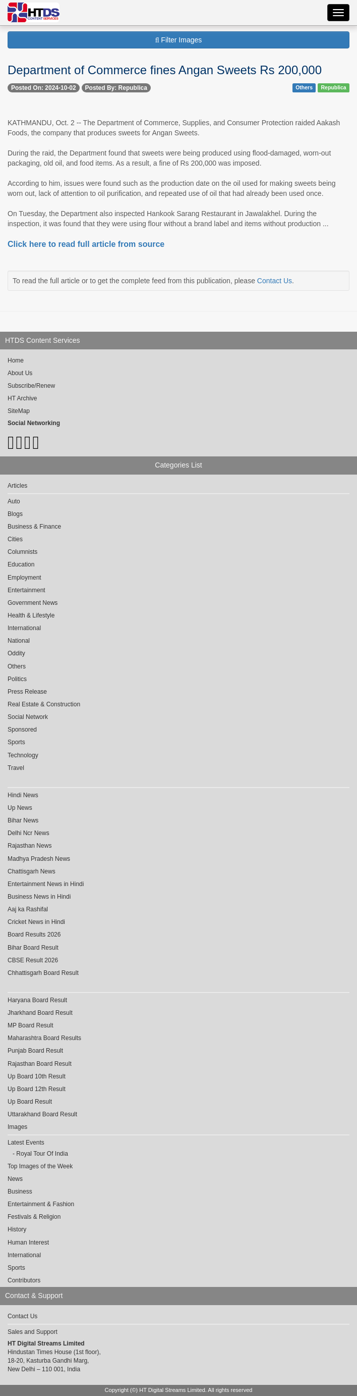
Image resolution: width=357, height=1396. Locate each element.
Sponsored (22, 729)
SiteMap (19, 411)
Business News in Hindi (39, 896)
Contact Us (274, 281)
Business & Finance (34, 526)
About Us (20, 373)
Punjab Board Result (35, 1050)
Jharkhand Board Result (40, 1012)
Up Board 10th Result (37, 1076)
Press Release (27, 691)
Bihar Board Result (33, 947)
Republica (333, 87)
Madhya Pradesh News (39, 858)
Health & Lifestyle (31, 615)
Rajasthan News (29, 845)
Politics (17, 679)
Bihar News (23, 820)
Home (16, 360)
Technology (23, 755)
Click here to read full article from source (86, 244)
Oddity (16, 653)
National (19, 640)
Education (21, 564)
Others (304, 87)
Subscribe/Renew (31, 385)
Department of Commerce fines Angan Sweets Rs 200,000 (165, 70)
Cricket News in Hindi (36, 921)
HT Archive (22, 398)
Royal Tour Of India (42, 1153)
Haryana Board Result (37, 1000)
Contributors (24, 1280)
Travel (16, 767)
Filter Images (178, 40)
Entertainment (26, 590)
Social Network (28, 716)
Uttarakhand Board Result (42, 1114)
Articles (17, 485)
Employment (24, 577)
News (15, 1178)
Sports (16, 742)
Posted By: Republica (116, 87)
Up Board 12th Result (37, 1089)
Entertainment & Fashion (41, 1204)
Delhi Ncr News (28, 833)
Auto (14, 501)
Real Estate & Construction (44, 704)
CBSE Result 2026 (33, 960)
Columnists (22, 551)
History (17, 1229)
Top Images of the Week (40, 1166)
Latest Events (26, 1142)
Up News (20, 807)
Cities (15, 539)
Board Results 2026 (34, 934)
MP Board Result (30, 1025)
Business (20, 1191)
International (24, 628)
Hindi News (23, 795)
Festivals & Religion (34, 1216)
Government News (32, 602)
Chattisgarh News (31, 871)
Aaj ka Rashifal (28, 909)
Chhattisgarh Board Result (43, 972)
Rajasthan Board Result (40, 1063)
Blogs (15, 514)
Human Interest (28, 1242)
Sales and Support (32, 1331)
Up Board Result (30, 1101)
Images (17, 1126)
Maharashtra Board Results (44, 1038)
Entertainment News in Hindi (46, 884)
